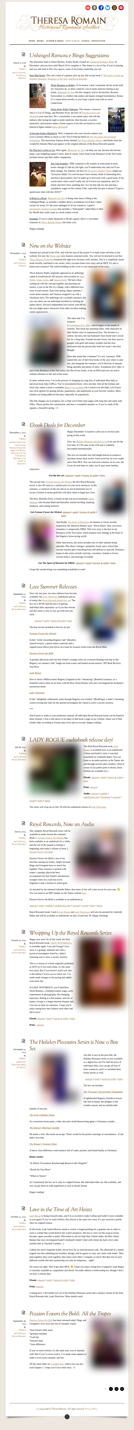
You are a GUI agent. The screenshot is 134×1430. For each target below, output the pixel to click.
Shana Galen (42, 280)
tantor (47, 800)
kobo (69, 620)
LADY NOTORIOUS (60, 943)
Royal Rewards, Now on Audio (61, 825)
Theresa (22, 69)
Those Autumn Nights (39, 259)
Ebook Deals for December (57, 425)
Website (22, 266)
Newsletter (98, 41)
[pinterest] (121, 8)
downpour (105, 797)
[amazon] (94, 8)
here (84, 893)
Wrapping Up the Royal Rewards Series (70, 933)
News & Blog (73, 41)
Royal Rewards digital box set (56, 600)
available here (57, 1364)
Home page (55, 256)
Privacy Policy (91, 1409)
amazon (69, 475)
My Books (20, 75)
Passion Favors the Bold (41, 852)
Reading (22, 78)
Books (40, 41)
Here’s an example (74, 387)
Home (32, 41)
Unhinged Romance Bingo (102, 62)
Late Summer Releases (53, 587)
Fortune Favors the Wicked (19, 444)
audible (103, 793)
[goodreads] (114, 8)
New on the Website (50, 246)
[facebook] (101, 8)
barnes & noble (90, 475)
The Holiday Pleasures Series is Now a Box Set (73, 1046)
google (32, 800)
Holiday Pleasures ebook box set (91, 441)
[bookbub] (87, 8)
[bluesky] (107, 8)
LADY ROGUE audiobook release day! (71, 740)
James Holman (59, 127)
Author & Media (55, 41)
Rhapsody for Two (56, 198)
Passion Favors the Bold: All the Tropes (70, 1314)
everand (116, 797)
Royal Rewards (20, 457)
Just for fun (20, 72)
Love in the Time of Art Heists (60, 1210)
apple (78, 475)
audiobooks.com (91, 797)
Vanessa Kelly (60, 280)
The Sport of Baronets (21, 461)
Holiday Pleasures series (19, 1063)
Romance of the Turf (18, 454)
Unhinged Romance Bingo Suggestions (69, 56)
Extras (86, 41)
